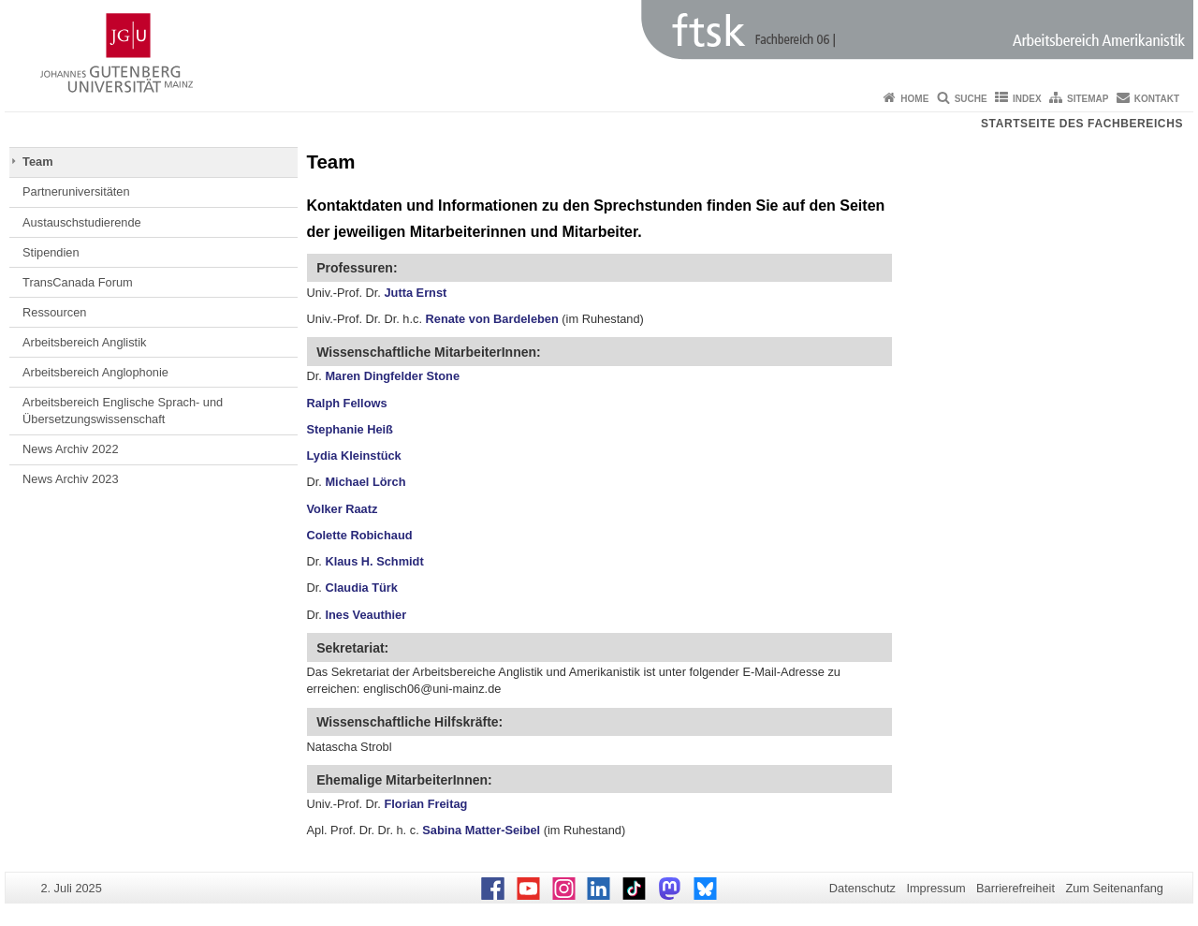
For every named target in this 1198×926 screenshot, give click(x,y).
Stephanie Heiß (350, 429)
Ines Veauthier (365, 615)
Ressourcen (54, 312)
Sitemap (1087, 99)
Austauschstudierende (81, 222)
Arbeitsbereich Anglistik (84, 342)
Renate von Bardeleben (492, 319)
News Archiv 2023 (70, 479)
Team (37, 161)
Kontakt (1156, 99)
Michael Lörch (365, 482)
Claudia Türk (361, 588)
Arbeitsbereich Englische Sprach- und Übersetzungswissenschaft (122, 410)
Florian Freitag (425, 804)
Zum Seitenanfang (1114, 888)
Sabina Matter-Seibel (482, 830)
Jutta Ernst (415, 293)
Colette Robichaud (360, 535)
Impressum (935, 888)
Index (1027, 99)
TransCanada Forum (77, 282)
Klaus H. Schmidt (374, 561)
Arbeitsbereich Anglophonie (95, 372)
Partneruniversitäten (76, 191)
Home (914, 99)
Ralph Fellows (347, 403)
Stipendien (50, 252)
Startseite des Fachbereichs (1082, 123)
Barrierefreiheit (1015, 888)
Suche (971, 99)
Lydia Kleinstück (354, 455)
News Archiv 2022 (70, 449)
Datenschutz (862, 888)
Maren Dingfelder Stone (392, 376)
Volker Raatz (342, 509)
